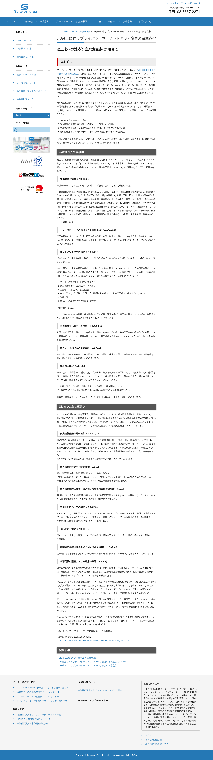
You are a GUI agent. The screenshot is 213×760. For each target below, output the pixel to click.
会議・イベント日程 (26, 74)
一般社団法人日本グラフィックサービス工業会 (100, 690)
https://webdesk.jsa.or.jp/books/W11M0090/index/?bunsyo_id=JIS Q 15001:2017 (94, 640)
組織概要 (34, 21)
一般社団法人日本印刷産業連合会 (32, 723)
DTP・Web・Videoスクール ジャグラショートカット (43, 687)
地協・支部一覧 (24, 40)
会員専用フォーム (25, 99)
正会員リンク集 (24, 48)
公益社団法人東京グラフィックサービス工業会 (39, 714)
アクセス (149, 735)
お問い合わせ (150, 21)
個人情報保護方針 (153, 740)
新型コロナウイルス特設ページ (31, 91)
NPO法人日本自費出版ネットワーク (34, 719)
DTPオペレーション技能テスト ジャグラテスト (40, 696)
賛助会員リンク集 (25, 57)
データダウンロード (26, 83)
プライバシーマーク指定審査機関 (76, 21)
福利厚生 (117, 21)
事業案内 (49, 21)
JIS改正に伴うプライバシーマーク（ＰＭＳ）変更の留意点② (88, 665)
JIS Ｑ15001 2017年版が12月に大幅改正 (78, 658)
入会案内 (132, 21)
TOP (58, 32)
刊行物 (102, 21)
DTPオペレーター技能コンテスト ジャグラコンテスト (43, 701)
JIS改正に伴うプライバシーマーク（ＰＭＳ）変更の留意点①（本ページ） (94, 661)
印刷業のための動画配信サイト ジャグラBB (38, 692)
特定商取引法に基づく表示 (158, 744)
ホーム (19, 21)
